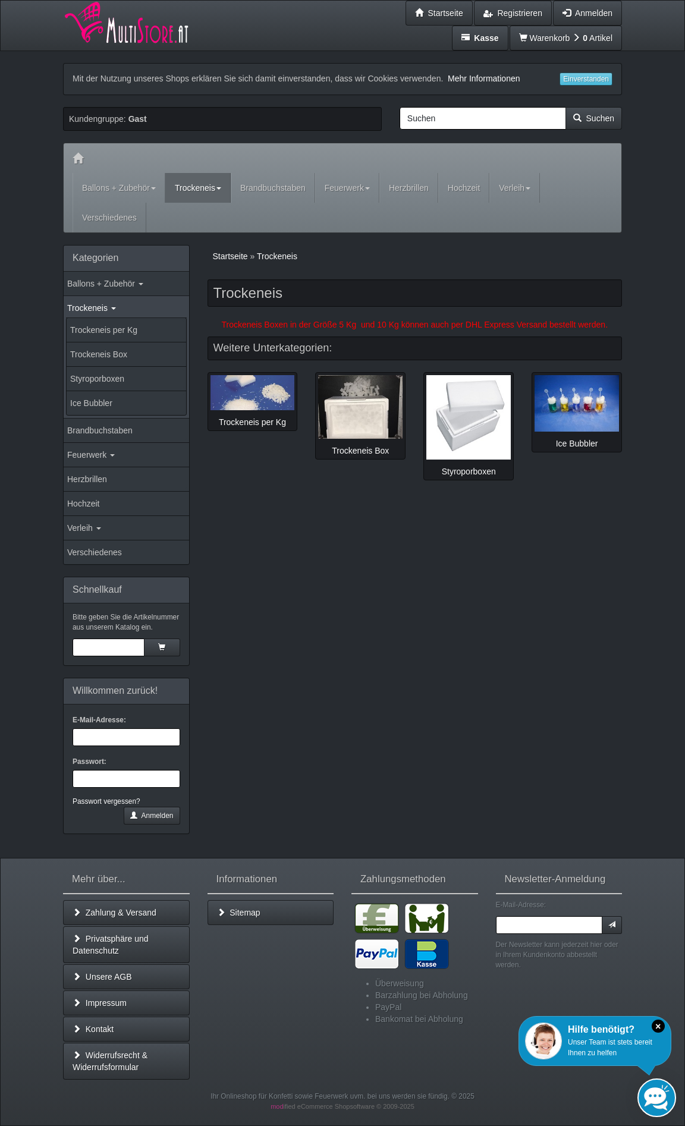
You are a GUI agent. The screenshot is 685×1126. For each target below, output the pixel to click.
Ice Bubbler (91, 403)
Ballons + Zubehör (105, 283)
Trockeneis (91, 308)
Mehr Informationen (484, 78)
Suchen (593, 118)
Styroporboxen (97, 378)
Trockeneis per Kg (103, 330)
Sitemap (238, 912)
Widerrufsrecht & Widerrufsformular (110, 1061)
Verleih (84, 528)
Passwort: (89, 761)
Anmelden (151, 816)
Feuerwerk (91, 455)
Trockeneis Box (98, 354)
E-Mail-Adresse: (99, 720)
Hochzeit (83, 503)
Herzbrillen (87, 479)
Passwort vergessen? (106, 801)
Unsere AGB (102, 977)
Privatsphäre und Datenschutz (111, 944)
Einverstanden (586, 79)
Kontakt (93, 1029)
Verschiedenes (94, 552)
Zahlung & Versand (114, 912)
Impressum (100, 1003)
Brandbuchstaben (100, 430)
